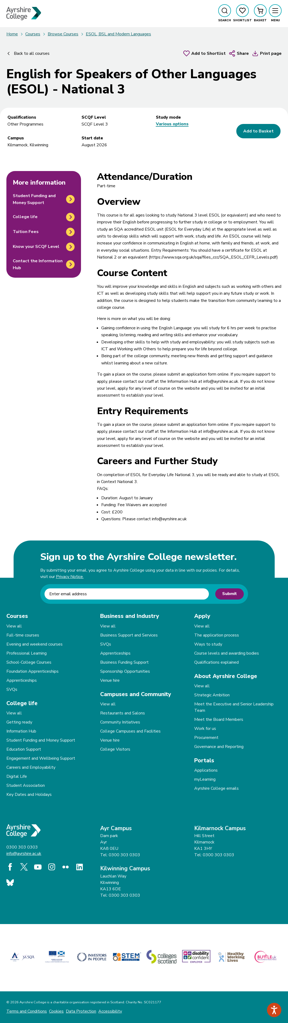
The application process (216, 635)
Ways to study (208, 644)
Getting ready (19, 722)
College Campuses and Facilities (130, 731)
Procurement (206, 738)
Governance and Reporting (219, 747)
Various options (172, 124)
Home (12, 34)
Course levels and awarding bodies (226, 653)
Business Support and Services (129, 635)
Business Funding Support (124, 662)
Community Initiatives (120, 722)
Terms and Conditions (26, 1011)
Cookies (56, 1011)
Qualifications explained (216, 662)
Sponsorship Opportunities (125, 671)
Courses (32, 34)
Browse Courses (63, 34)
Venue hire (110, 680)
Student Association (25, 785)
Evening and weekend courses (34, 644)
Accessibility (110, 1011)
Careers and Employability (30, 767)
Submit (229, 594)
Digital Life (16, 776)
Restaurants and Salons (122, 713)
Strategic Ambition (212, 695)
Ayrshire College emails (216, 788)
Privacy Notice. (70, 577)
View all (14, 626)
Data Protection (81, 1011)
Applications (206, 770)
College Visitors (115, 749)
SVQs (11, 689)
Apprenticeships (21, 680)
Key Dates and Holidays (29, 794)
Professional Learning (26, 653)
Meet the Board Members (218, 719)
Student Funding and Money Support (40, 740)
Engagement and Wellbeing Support (40, 758)
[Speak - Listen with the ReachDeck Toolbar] (274, 1010)
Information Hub (21, 731)
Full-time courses (22, 635)
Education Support (23, 749)
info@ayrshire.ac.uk (23, 853)
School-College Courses (28, 662)
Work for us (205, 728)
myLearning (205, 779)
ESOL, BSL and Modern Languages (118, 34)
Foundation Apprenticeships (32, 671)
